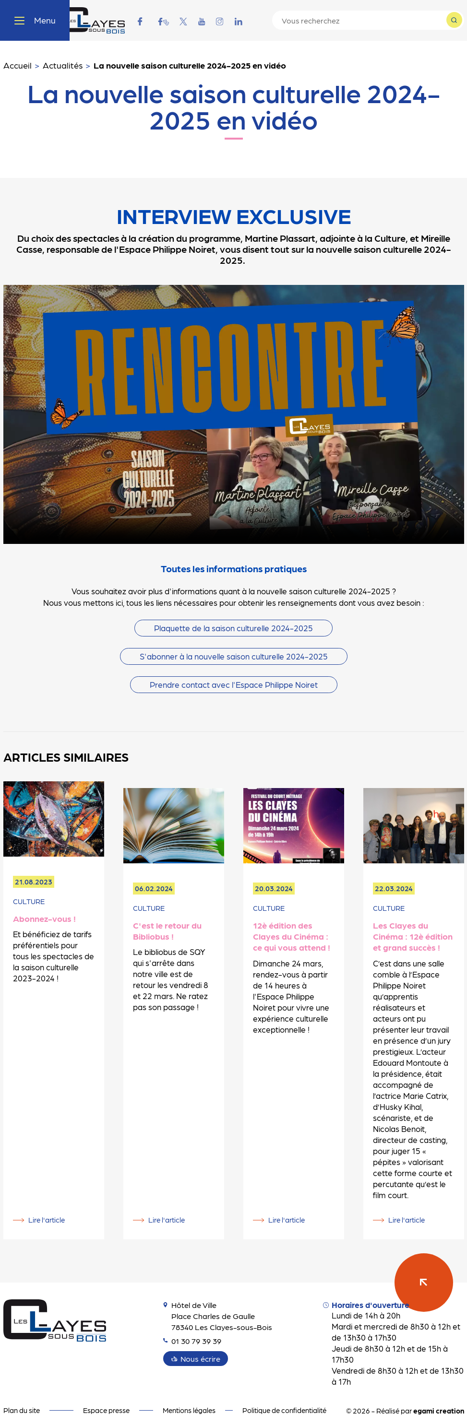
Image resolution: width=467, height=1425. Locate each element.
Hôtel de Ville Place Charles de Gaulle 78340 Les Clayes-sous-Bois (219, 1309)
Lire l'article (46, 1213)
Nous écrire (201, 1351)
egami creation (438, 1404)
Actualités (63, 65)
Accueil (17, 65)
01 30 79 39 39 (194, 1334)
